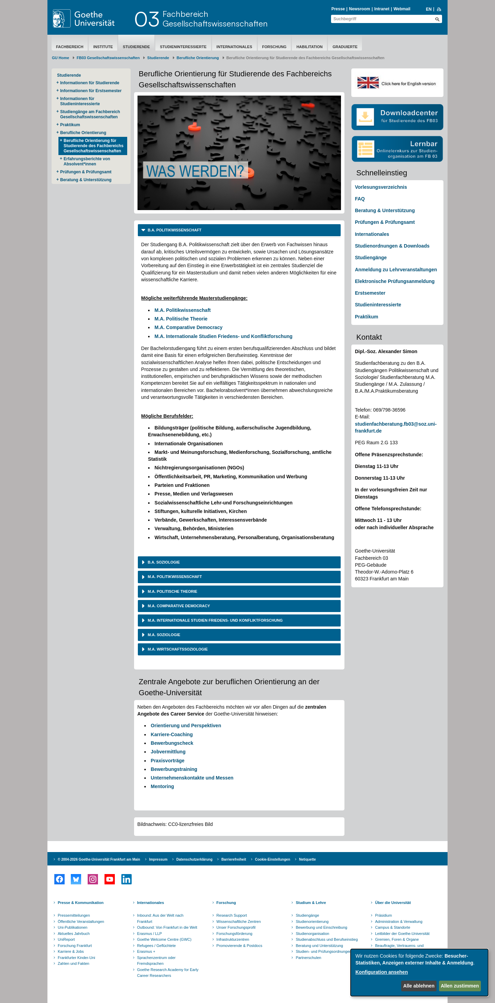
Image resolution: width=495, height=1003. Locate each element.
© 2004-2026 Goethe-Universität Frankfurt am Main (99, 859)
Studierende (136, 47)
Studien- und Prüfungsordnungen (323, 951)
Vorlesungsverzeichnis (381, 187)
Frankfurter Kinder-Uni (76, 958)
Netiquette (307, 859)
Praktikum (70, 124)
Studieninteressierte (183, 47)
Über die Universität (393, 903)
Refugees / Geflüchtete (156, 946)
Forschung (274, 47)
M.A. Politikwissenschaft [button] (174, 577)
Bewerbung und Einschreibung (321, 927)
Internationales (234, 47)
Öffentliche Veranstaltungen (81, 921)
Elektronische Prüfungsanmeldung (394, 281)
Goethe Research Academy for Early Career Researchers (168, 973)
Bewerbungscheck (172, 743)
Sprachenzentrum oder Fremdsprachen (156, 961)
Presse (338, 9)
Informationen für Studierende (89, 82)
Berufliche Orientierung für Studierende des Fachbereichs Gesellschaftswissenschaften (93, 145)
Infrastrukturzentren (233, 939)
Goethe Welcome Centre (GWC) (164, 939)
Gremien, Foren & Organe (397, 939)
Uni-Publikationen (72, 927)
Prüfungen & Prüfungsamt (85, 172)
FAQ (360, 198)
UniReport (66, 939)
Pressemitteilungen (74, 915)
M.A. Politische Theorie (181, 318)
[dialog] (419, 972)
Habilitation (309, 47)
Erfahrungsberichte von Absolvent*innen (87, 161)
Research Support (232, 915)
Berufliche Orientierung (198, 58)
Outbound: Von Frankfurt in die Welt (167, 927)
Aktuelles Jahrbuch (74, 933)
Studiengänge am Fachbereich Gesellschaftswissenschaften (90, 114)
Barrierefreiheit (233, 859)
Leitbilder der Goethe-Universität (402, 933)
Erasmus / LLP (149, 933)
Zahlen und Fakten (73, 963)
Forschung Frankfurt (75, 946)
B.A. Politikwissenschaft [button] (174, 230)
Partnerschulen (308, 958)
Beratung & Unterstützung (85, 179)
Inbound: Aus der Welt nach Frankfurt (160, 918)
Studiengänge (371, 257)
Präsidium (383, 915)
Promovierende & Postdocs (239, 946)
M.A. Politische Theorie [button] (172, 591)
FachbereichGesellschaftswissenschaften (215, 19)
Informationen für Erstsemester (91, 90)
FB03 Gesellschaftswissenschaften (108, 58)
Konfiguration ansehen (381, 972)
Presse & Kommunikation (80, 903)
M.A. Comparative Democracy (189, 327)
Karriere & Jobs (71, 951)
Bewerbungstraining (174, 769)
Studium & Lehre (311, 903)
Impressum (158, 859)
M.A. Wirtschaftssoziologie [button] (177, 649)
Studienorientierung (312, 921)
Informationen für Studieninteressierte (80, 101)
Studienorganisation (312, 933)
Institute (103, 47)
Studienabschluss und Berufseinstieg (327, 939)
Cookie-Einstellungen (272, 859)
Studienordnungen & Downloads (392, 246)
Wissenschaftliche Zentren (239, 921)
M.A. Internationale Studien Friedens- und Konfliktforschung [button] (215, 620)
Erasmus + (146, 951)
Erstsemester (370, 293)
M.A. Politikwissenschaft (183, 310)
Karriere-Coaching (172, 734)
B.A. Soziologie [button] (163, 562)
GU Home (60, 58)
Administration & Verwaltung (398, 921)
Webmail (402, 9)
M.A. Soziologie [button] (163, 635)
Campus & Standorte (392, 927)
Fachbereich (69, 47)
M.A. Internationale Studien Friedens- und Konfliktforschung (224, 336)
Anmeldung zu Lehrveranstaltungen (396, 269)
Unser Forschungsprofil (236, 927)
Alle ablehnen (418, 986)
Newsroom (359, 9)
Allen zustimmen (460, 986)
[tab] (239, 230)
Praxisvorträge (168, 760)
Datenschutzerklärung (194, 859)
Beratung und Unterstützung (319, 946)
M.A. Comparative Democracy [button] (178, 606)
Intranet (381, 9)
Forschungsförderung (235, 933)
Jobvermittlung (168, 751)
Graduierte (345, 47)
